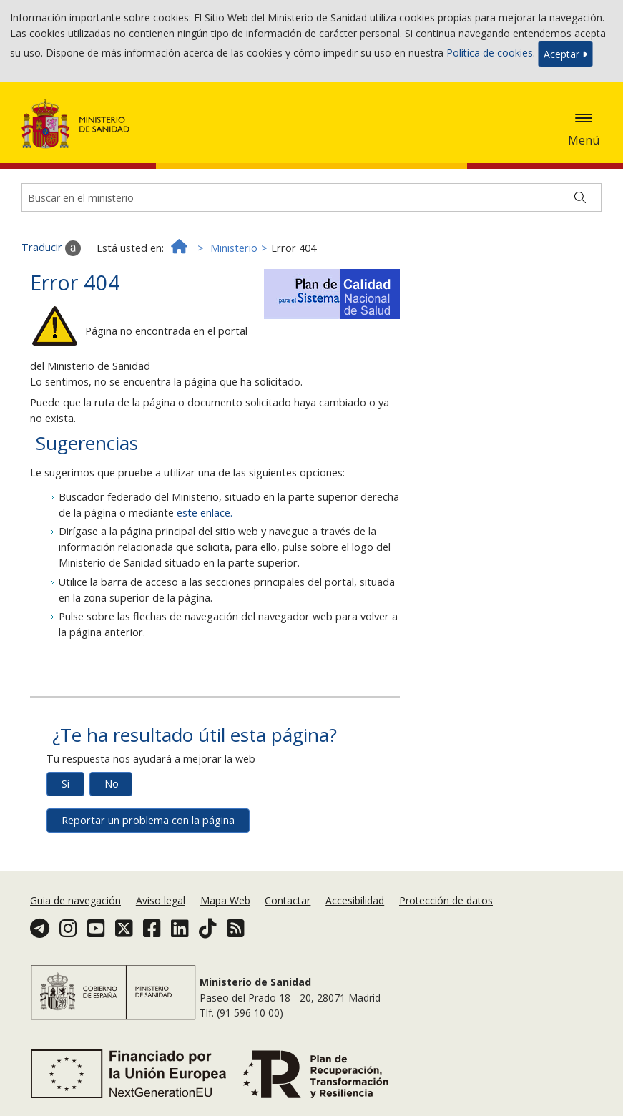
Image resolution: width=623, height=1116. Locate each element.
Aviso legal (160, 900)
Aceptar (565, 54)
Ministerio (233, 248)
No (111, 783)
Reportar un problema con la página (148, 820)
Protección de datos (446, 900)
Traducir (51, 248)
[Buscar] (580, 197)
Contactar (287, 900)
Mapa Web (225, 900)
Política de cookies (489, 52)
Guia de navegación (75, 900)
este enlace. (204, 512)
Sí (65, 783)
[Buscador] (311, 197)
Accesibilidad (354, 900)
